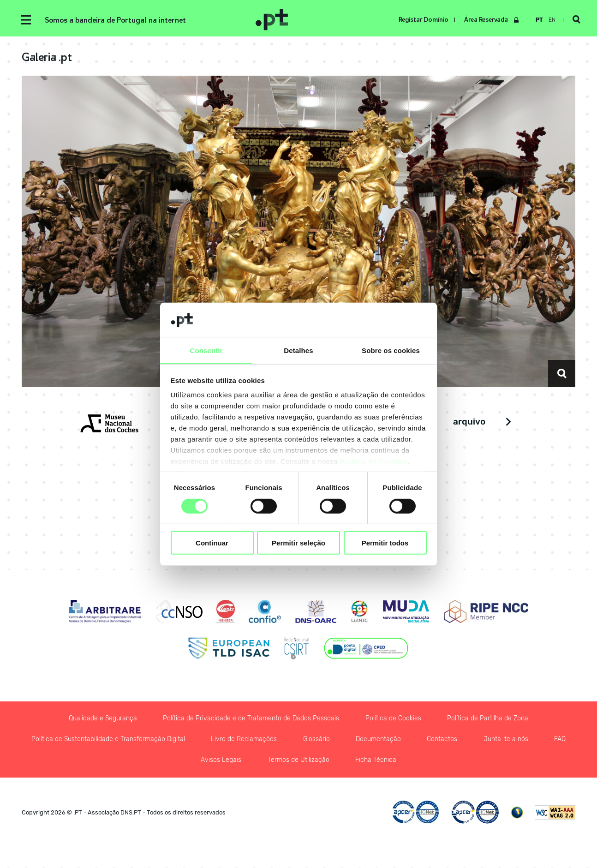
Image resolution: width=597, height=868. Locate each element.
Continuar (212, 543)
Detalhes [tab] (298, 350)
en (551, 20)
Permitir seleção (298, 543)
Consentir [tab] (206, 350)
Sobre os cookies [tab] (391, 350)
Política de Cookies (374, 462)
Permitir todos (385, 543)
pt (539, 20)
